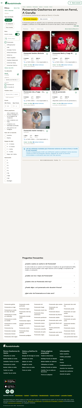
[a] (16, 106)
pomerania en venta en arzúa (10, 324)
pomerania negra (39, 335)
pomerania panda (69, 309)
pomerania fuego (39, 307)
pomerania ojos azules (55, 304)
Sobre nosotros (64, 354)
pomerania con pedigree (53, 308)
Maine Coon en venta (28, 367)
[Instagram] (12, 391)
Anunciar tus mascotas (66, 368)
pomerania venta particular (24, 305)
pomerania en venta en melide (10, 319)
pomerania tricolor (9, 334)
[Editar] (18, 74)
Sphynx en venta (27, 361)
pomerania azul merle (55, 332)
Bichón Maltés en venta (10, 358)
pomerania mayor (39, 326)
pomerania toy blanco (55, 314)
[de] (8, 106)
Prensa (62, 362)
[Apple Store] (9, 386)
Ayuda (61, 359)
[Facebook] (7, 391)
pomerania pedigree (25, 335)
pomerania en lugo (10, 307)
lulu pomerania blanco (70, 336)
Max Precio (16, 103)
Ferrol (33, 28)
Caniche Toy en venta (9, 373)
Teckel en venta (8, 370)
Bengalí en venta (27, 364)
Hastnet (26, 395)
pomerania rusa (68, 316)
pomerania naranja (10, 331)
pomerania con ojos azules (70, 312)
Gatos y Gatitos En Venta (29, 352)
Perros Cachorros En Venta (11, 352)
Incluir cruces (41, 28)
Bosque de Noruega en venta (30, 355)
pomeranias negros (25, 320)
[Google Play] (10, 381)
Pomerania (26, 28)
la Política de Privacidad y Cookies (53, 401)
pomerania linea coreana (24, 331)
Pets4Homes (19, 395)
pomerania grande (39, 320)
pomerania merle (24, 328)
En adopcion (9, 24)
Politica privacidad (65, 356)
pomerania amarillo (40, 329)
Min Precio (8, 103)
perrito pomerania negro (54, 328)
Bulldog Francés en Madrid (49, 358)
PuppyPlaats (34, 395)
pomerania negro (24, 309)
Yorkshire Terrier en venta (11, 361)
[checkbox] (5, 42)
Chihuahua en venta (9, 355)
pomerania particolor (40, 317)
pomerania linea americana (39, 313)
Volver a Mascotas (9, 10)
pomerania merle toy (40, 310)
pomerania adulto (54, 317)
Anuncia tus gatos (65, 374)
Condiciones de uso (65, 365)
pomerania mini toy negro (25, 312)
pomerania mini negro (10, 336)
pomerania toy (8, 328)
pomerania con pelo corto (70, 319)
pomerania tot (38, 304)
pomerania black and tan (55, 324)
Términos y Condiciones (34, 401)
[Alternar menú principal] (1, 2)
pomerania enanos (69, 328)
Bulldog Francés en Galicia (49, 367)
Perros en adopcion (46, 374)
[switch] (12, 34)
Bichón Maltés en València (49, 361)
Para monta (9, 27)
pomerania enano (39, 323)
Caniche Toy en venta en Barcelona (48, 371)
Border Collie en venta (10, 367)
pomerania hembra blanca (69, 324)
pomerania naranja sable (24, 317)
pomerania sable (54, 335)
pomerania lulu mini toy (70, 305)
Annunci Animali (54, 395)
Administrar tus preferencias (14, 403)
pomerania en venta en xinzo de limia (10, 310)
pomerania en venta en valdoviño (10, 315)
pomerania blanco (54, 311)
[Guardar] (47, 54)
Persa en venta (26, 370)
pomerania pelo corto (55, 320)
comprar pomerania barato (25, 324)
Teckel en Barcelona (47, 355)
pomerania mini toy (69, 334)
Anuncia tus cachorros (66, 371)
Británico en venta (27, 358)
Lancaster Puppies (66, 395)
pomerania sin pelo (40, 332)
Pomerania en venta (9, 364)
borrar (18, 31)
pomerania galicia (9, 304)
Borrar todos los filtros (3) (72, 28)
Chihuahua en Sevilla (47, 364)
